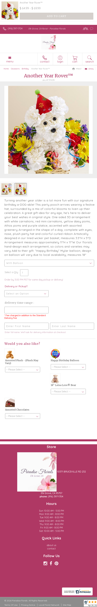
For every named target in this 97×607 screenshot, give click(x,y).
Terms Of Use (11, 605)
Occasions (15, 68)
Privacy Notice (28, 605)
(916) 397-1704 (15, 28)
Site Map (67, 605)
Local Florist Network (49, 605)
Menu (9, 61)
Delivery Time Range (19, 302)
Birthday (25, 68)
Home (6, 68)
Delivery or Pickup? (16, 286)
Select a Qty (11, 272)
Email (89, 68)
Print (77, 68)
